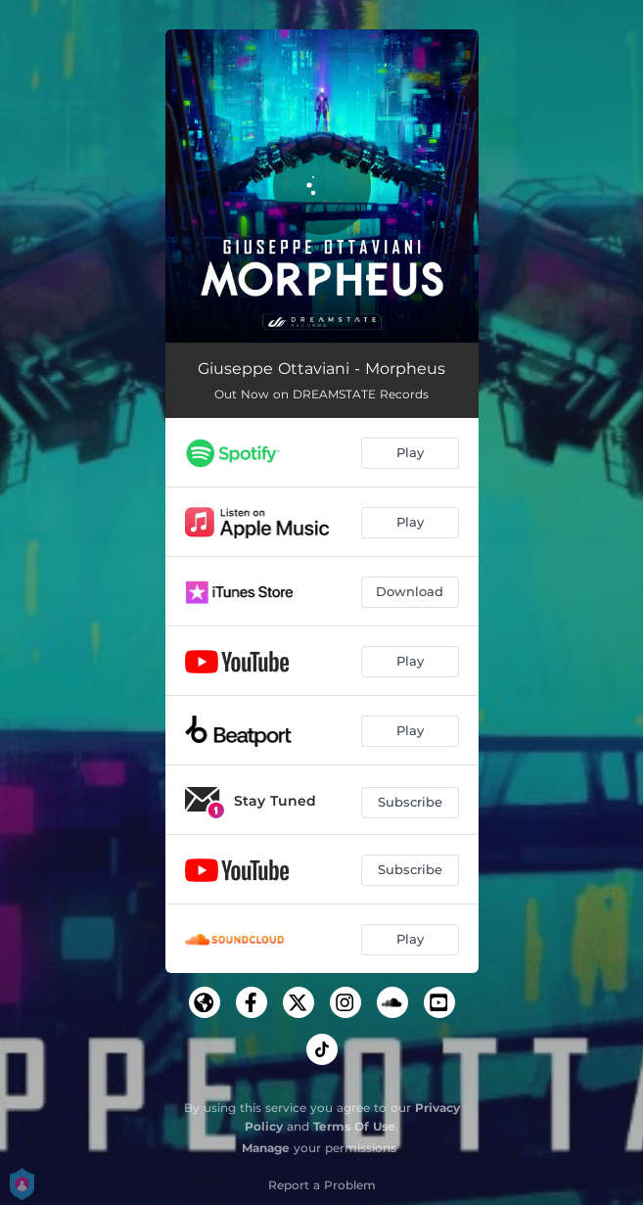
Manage (266, 1147)
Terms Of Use (354, 1126)
